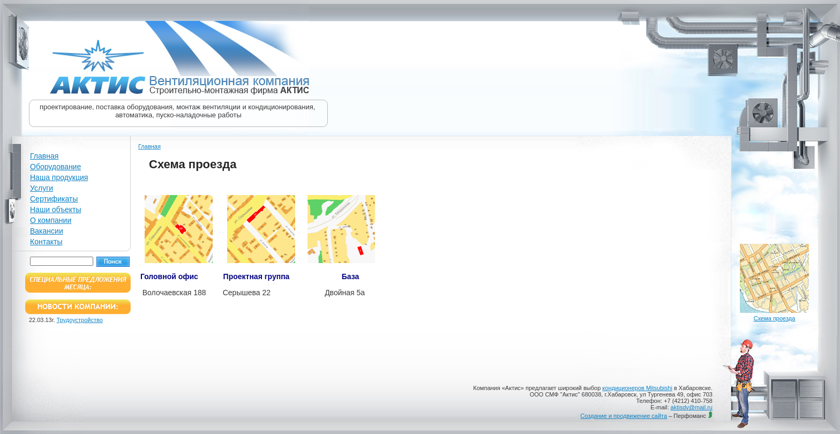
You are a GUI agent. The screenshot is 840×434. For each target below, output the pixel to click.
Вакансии (46, 231)
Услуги (41, 188)
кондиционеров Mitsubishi (637, 388)
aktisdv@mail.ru (691, 407)
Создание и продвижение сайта (623, 416)
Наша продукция (59, 177)
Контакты (46, 241)
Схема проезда (775, 318)
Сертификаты (54, 198)
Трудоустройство (80, 320)
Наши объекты (55, 209)
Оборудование (55, 166)
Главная (44, 156)
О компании (50, 220)
